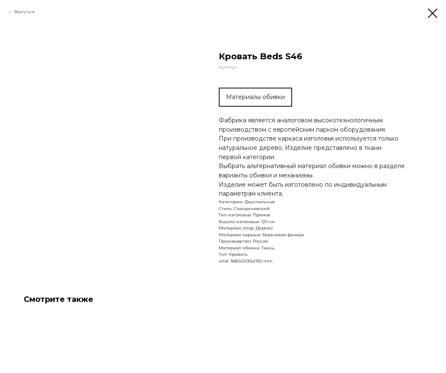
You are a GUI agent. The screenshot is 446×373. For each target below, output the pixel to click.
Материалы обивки (255, 97)
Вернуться (24, 11)
